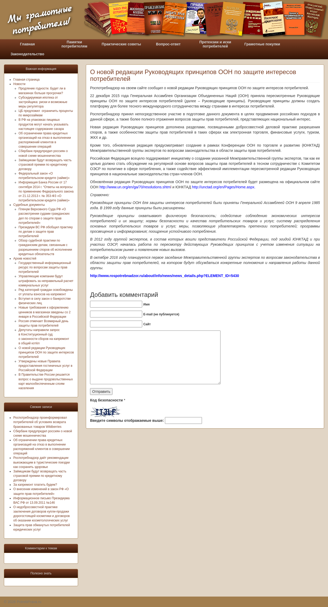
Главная (27, 44)
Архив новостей (24, 258)
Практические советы (121, 44)
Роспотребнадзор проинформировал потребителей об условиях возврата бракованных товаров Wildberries (40, 422)
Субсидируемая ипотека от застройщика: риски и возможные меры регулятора (43, 102)
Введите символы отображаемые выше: (127, 420)
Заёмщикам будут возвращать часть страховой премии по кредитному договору (45, 164)
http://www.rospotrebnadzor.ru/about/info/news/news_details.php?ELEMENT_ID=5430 (164, 276)
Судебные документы (29, 205)
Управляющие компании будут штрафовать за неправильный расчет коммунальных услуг (46, 280)
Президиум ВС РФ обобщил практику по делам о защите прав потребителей (46, 231)
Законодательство (27, 54)
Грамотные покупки (262, 44)
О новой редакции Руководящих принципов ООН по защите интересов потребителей (46, 352)
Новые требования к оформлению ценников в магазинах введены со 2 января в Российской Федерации (44, 312)
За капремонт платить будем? (35, 484)
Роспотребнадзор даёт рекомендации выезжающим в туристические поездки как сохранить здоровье (41, 462)
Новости (19, 84)
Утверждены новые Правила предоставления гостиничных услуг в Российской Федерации (45, 365)
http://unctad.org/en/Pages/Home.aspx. (223, 187)
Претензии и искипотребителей (215, 44)
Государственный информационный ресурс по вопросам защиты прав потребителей (45, 267)
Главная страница (26, 79)
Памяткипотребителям (74, 44)
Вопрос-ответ (168, 44)
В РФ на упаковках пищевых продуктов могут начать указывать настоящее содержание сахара (43, 124)
